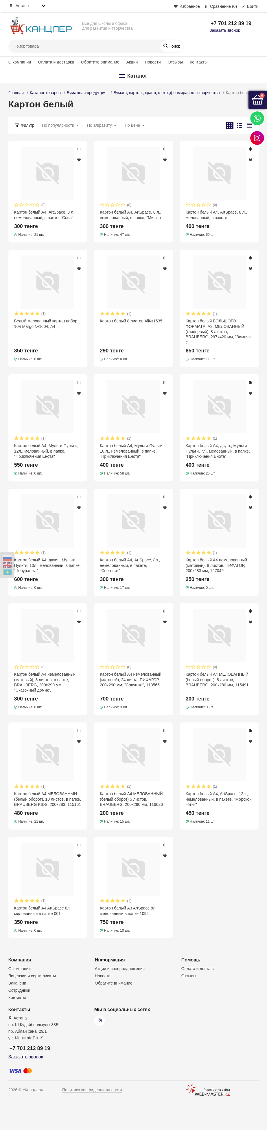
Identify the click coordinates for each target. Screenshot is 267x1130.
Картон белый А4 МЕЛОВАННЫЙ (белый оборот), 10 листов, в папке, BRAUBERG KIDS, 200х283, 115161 (47, 798)
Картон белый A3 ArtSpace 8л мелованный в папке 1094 (127, 911)
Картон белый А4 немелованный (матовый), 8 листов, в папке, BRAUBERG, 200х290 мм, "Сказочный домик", (45, 682)
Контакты (199, 62)
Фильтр (27, 125)
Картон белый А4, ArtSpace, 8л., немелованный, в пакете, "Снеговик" (130, 565)
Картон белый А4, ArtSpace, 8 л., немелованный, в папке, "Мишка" (131, 215)
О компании (19, 62)
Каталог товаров (45, 92)
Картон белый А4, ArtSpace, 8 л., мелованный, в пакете (216, 215)
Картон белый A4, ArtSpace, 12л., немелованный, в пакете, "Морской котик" (219, 798)
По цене (132, 125)
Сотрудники (19, 990)
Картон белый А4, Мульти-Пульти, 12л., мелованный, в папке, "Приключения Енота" (46, 450)
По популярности (58, 125)
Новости (153, 62)
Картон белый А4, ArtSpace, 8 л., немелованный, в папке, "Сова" (45, 215)
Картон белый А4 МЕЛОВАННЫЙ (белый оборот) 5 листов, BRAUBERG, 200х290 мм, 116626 (131, 798)
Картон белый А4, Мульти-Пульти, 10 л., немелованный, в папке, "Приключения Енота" (131, 450)
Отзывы (175, 62)
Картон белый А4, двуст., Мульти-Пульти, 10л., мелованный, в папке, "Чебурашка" (47, 565)
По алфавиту (99, 125)
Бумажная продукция (87, 92)
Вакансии (17, 983)
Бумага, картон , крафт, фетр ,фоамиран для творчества (167, 92)
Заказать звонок (224, 30)
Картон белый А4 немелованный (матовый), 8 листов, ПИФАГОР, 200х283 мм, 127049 (216, 565)
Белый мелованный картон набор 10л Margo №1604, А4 (45, 323)
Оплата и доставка (56, 62)
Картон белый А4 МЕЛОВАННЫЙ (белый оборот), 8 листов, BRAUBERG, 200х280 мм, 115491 (217, 679)
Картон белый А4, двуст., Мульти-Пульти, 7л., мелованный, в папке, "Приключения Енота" (218, 450)
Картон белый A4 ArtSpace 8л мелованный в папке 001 (42, 911)
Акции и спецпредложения (120, 968)
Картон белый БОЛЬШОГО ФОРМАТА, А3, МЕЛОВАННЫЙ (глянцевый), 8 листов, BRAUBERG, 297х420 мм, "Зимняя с (218, 331)
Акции (132, 62)
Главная (16, 92)
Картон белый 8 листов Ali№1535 (131, 321)
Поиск (173, 46)
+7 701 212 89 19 (231, 23)
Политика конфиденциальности (92, 1090)
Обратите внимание (100, 62)
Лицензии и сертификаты (32, 976)
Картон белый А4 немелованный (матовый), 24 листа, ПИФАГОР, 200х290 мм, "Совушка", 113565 (130, 679)
